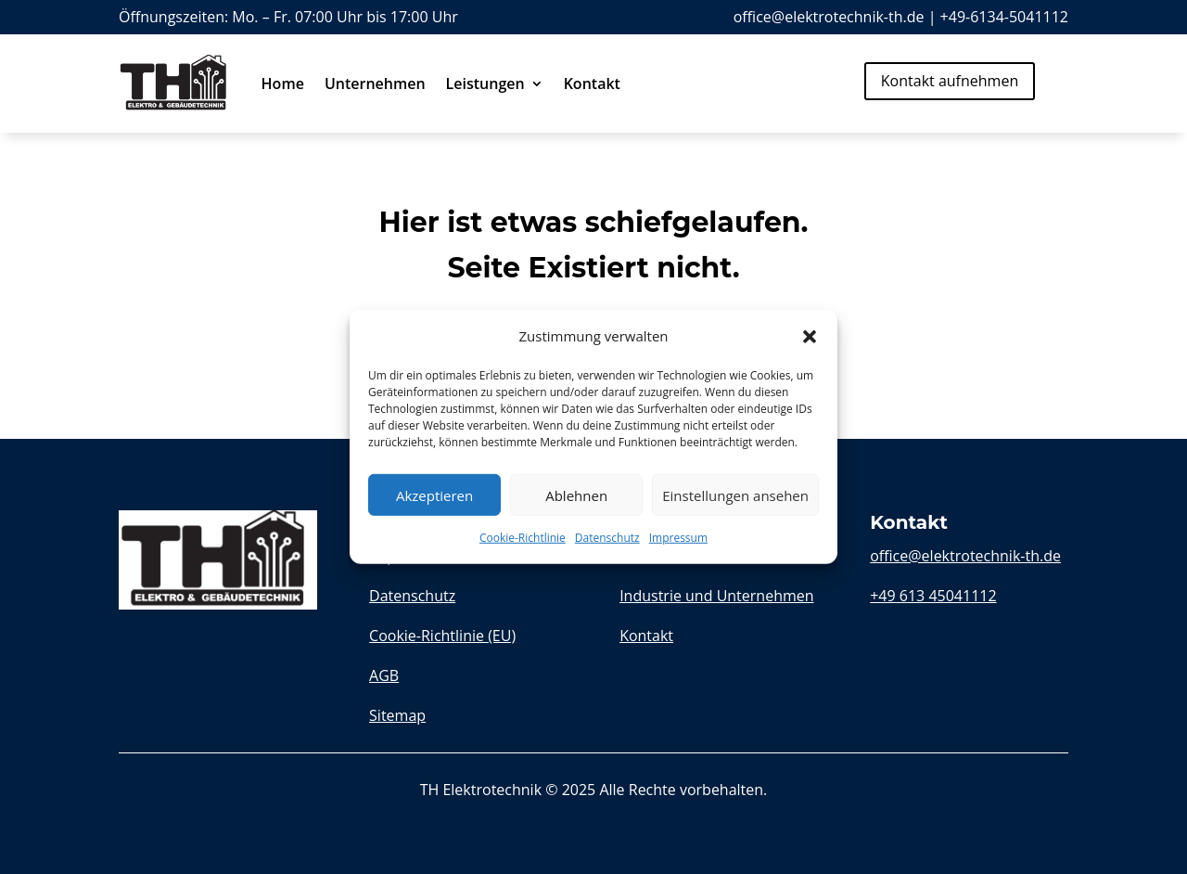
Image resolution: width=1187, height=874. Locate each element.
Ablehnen (576, 495)
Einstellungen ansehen (735, 495)
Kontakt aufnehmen (949, 81)
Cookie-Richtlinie (522, 538)
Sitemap (397, 715)
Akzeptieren (434, 495)
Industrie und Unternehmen (716, 595)
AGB (384, 675)
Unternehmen (375, 83)
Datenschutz (607, 538)
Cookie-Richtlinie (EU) (442, 635)
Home (283, 83)
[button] (809, 336)
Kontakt (592, 83)
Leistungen (485, 83)
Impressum (678, 538)
